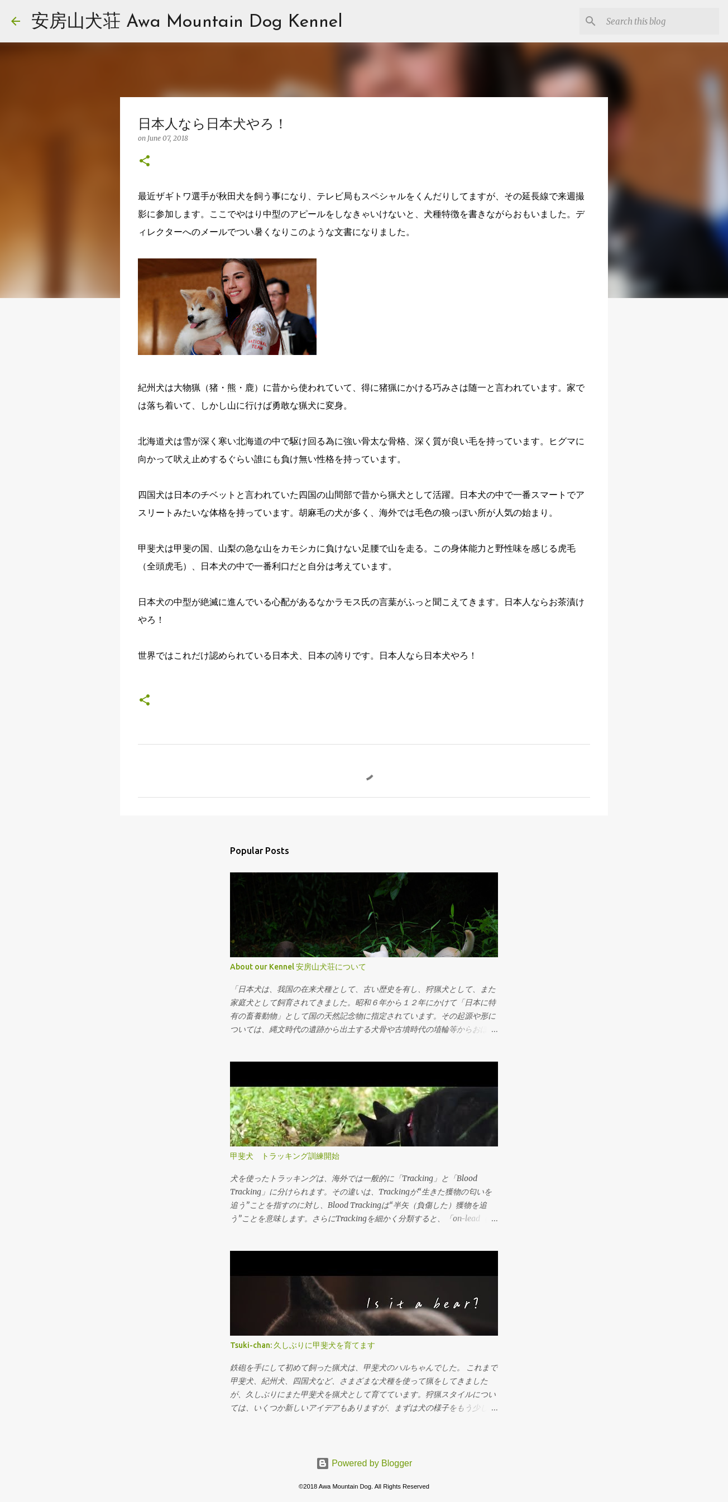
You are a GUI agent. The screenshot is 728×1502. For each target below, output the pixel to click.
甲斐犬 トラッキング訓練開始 (284, 1155)
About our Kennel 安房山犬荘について (298, 966)
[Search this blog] (660, 21)
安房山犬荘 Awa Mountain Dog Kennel (187, 22)
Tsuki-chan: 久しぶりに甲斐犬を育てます (302, 1345)
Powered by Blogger (364, 1463)
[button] (144, 161)
